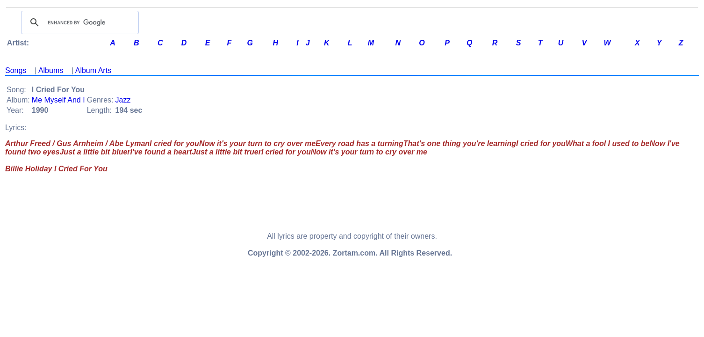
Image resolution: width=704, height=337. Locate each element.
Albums (50, 70)
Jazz (123, 100)
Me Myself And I (58, 100)
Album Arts (93, 70)
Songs (15, 70)
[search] (78, 22)
